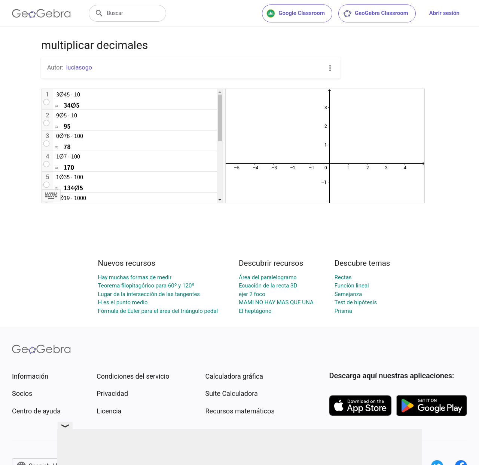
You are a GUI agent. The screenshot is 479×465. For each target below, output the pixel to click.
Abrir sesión (444, 13)
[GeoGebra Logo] (41, 13)
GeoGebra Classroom (375, 13)
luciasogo (79, 67)
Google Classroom (295, 13)
